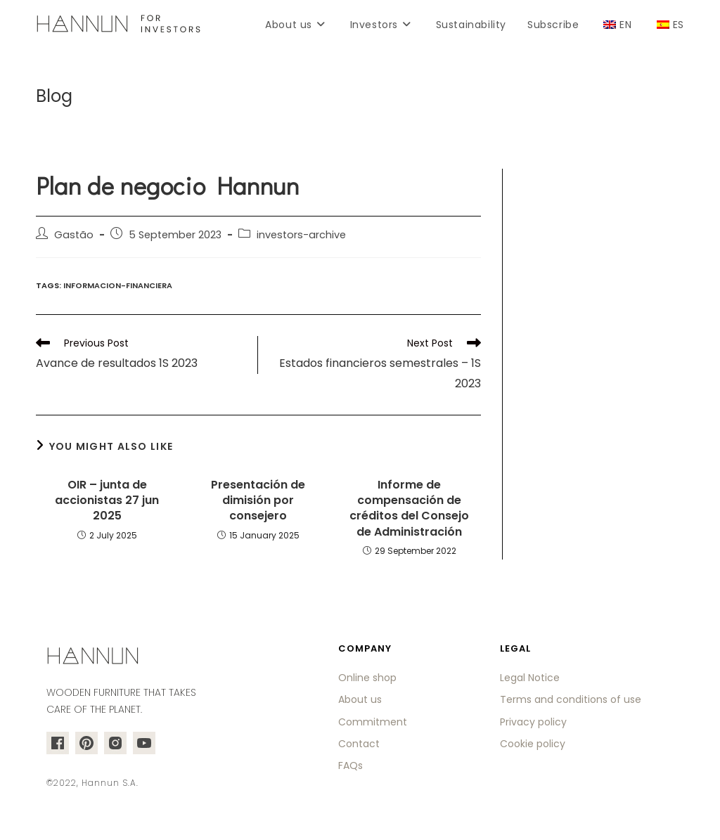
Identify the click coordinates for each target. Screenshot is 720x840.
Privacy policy (533, 722)
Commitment (372, 722)
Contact (359, 744)
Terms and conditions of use (570, 699)
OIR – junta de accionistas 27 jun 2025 (107, 500)
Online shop (367, 678)
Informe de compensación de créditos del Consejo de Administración (409, 508)
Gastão (74, 235)
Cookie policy (532, 744)
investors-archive (301, 235)
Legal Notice (530, 678)
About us (360, 699)
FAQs (350, 765)
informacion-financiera (117, 285)
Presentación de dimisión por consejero (258, 500)
